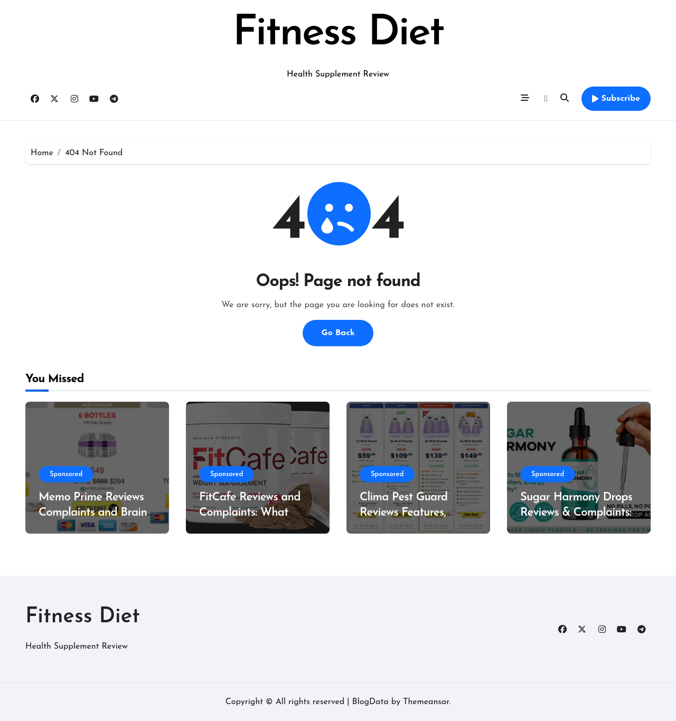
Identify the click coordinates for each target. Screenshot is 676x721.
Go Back (337, 333)
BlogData (370, 702)
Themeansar (426, 702)
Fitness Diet (337, 34)
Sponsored (66, 474)
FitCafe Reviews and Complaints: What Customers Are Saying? (256, 512)
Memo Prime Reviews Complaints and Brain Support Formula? (93, 512)
